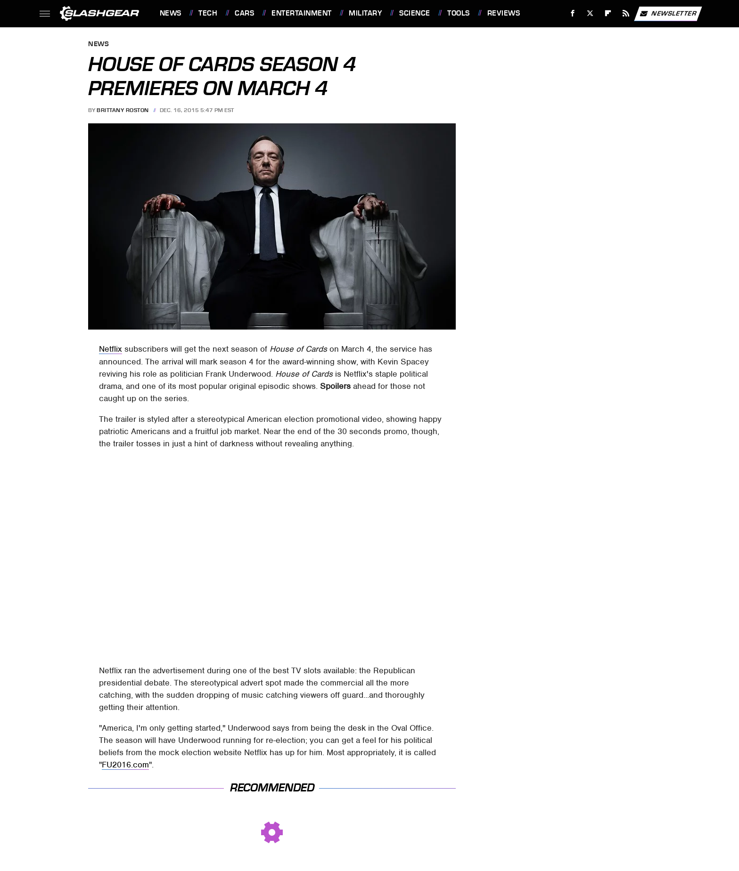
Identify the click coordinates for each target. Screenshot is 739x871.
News (170, 13)
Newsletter (668, 13)
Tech (207, 13)
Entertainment (301, 13)
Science (414, 13)
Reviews (503, 13)
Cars (244, 13)
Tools (458, 13)
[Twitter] (590, 13)
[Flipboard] (608, 13)
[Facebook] (572, 13)
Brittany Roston (123, 110)
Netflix (110, 349)
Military (365, 13)
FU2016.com (125, 764)
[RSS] (625, 13)
